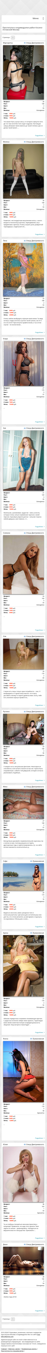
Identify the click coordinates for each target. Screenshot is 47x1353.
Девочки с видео (14, 1349)
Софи (5, 861)
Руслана (6, 711)
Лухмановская (38, 861)
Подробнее (39, 135)
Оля (4, 636)
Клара (5, 339)
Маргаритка (8, 43)
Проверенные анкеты (29, 1349)
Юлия (5, 1144)
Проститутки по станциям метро (12, 1351)
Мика (5, 787)
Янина (5, 1039)
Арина (5, 933)
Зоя (4, 428)
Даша (5, 1244)
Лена (5, 241)
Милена (6, 142)
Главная (4, 1349)
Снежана (6, 533)
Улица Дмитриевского (35, 43)
